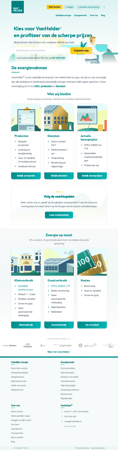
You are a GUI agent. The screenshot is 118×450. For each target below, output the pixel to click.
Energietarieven (17, 377)
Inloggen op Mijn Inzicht (21, 420)
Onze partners (17, 433)
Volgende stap (81, 50)
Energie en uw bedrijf (69, 377)
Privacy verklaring (82, 448)
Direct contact (17, 411)
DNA (37, 86)
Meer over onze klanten (59, 352)
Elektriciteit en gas (18, 381)
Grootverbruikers (68, 368)
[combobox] (40, 50)
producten (46, 86)
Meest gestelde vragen (20, 416)
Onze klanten (16, 429)
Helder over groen (18, 385)
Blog (103, 16)
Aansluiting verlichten (70, 390)
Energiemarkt (80, 16)
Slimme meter (66, 394)
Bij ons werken (17, 437)
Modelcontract (17, 390)
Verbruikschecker (68, 381)
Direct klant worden (19, 368)
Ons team (15, 424)
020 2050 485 (58, 58)
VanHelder (66, 405)
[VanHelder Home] (17, 7)
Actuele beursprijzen (19, 373)
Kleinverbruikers (67, 373)
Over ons (94, 16)
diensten (60, 86)
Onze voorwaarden (98, 448)
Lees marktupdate (59, 215)
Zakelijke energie (63, 16)
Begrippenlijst (66, 398)
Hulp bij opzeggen (68, 385)
